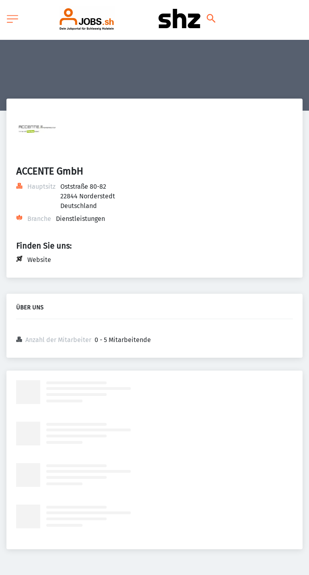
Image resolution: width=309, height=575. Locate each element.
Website (39, 260)
